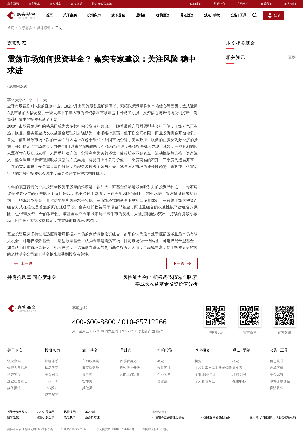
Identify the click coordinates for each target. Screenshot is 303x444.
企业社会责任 (17, 381)
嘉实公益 (76, 4)
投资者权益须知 (17, 411)
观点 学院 (212, 15)
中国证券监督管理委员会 (168, 417)
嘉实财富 (55, 4)
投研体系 (51, 361)
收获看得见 (128, 361)
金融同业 (164, 368)
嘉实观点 (239, 368)
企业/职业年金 (205, 374)
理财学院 (239, 374)
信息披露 (276, 361)
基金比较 (276, 374)
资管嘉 (162, 381)
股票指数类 (90, 368)
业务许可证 (92, 417)
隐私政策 (13, 417)
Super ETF (52, 381)
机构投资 (163, 15)
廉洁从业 (276, 388)
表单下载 (276, 368)
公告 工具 (238, 15)
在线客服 (243, 4)
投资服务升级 (130, 368)
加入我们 (290, 4)
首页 (49, 15)
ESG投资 (51, 388)
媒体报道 (46, 28)
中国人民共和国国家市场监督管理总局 (271, 417)
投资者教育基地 (102, 4)
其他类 (87, 388)
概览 (160, 361)
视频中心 (239, 381)
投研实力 (94, 15)
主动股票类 (90, 361)
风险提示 (70, 411)
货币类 (87, 381)
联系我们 (266, 4)
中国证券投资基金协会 (215, 417)
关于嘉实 (70, 15)
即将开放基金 (280, 381)
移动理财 (196, 4)
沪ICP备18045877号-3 (74, 429)
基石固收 (51, 374)
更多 (292, 57)
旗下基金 (118, 15)
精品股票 (51, 368)
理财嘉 (140, 15)
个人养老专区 (205, 381)
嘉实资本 (34, 4)
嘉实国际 (13, 4)
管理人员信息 (17, 368)
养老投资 (187, 15)
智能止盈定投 (130, 374)
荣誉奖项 (14, 374)
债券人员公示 (45, 417)
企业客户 (164, 374)
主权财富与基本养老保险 (213, 368)
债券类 (87, 374)
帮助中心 (219, 4)
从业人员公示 (45, 411)
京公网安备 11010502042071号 (115, 429)
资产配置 (51, 395)
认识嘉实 (14, 361)
